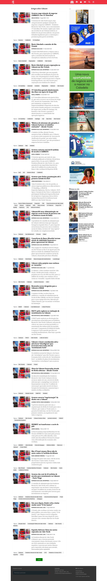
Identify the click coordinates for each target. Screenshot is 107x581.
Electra (21, 205)
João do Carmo (44, 337)
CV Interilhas (36, 40)
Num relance (79, 568)
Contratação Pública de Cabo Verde (37, 523)
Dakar (44, 234)
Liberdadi (29, 86)
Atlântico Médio (50, 445)
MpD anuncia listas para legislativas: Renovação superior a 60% (86, 214)
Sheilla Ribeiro (35, 94)
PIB (43, 203)
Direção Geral (22, 523)
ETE (45, 552)
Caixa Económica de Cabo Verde (54, 203)
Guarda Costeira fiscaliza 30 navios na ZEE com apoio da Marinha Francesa (86, 194)
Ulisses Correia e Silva (39, 418)
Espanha (15, 554)
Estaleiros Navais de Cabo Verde (33, 496)
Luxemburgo (56, 259)
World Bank (28, 259)
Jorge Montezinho (36, 181)
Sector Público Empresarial (25, 203)
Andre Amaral (35, 429)
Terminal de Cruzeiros (20, 420)
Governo (21, 40)
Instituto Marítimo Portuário (34, 468)
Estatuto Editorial (80, 572)
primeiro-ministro (52, 418)
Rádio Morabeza (45, 315)
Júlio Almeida (28, 445)
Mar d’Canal (22, 468)
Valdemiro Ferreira (23, 470)
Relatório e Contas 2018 (55, 552)
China (21, 554)
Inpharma (21, 207)
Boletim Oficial (31, 172)
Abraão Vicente (29, 393)
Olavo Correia (40, 205)
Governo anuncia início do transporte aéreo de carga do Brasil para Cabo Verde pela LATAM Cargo (86, 226)
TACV (16, 205)
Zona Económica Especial (51, 496)
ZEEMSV (21, 445)
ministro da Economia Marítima (27, 498)
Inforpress (46, 69)
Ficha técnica (79, 570)
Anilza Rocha (35, 18)
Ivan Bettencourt (29, 234)
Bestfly (15, 207)
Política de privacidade (81, 574)
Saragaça (39, 498)
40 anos (38, 234)
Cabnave (52, 86)
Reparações (32, 61)
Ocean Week (23, 447)
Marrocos (59, 445)
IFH (28, 207)
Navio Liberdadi (22, 61)
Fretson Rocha (35, 315)
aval (20, 172)
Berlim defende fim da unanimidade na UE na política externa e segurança (85, 237)
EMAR (20, 306)
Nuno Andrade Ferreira (38, 455)
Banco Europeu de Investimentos (42, 259)
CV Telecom (50, 205)
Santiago (37, 118)
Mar (26, 145)
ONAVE (61, 418)
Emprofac (37, 203)
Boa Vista (48, 118)
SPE (34, 205)
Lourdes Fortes (35, 402)
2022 (47, 282)
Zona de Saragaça (39, 445)
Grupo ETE (58, 205)
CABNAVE (27, 40)
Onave (35, 364)
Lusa (44, 267)
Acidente (37, 86)
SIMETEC (38, 393)
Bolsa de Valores (35, 207)
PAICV (27, 337)
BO (24, 172)
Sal (43, 118)
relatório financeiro (39, 282)
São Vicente (48, 61)
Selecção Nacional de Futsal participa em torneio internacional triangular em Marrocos (86, 204)
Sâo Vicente (22, 364)
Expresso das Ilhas (36, 48)
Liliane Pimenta (46, 306)
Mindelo (32, 145)
